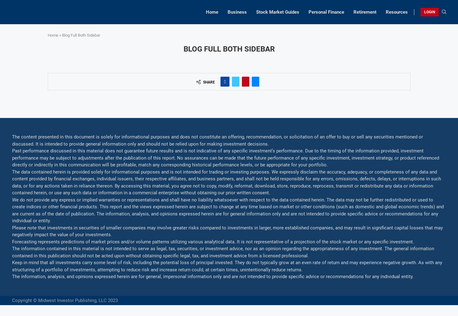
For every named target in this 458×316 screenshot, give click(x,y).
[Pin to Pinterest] (245, 82)
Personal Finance (326, 12)
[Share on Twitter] (235, 82)
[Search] (444, 12)
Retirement (365, 12)
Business (237, 12)
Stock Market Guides (277, 12)
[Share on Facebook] (224, 82)
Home (212, 12)
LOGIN (429, 12)
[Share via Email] (255, 82)
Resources (397, 12)
